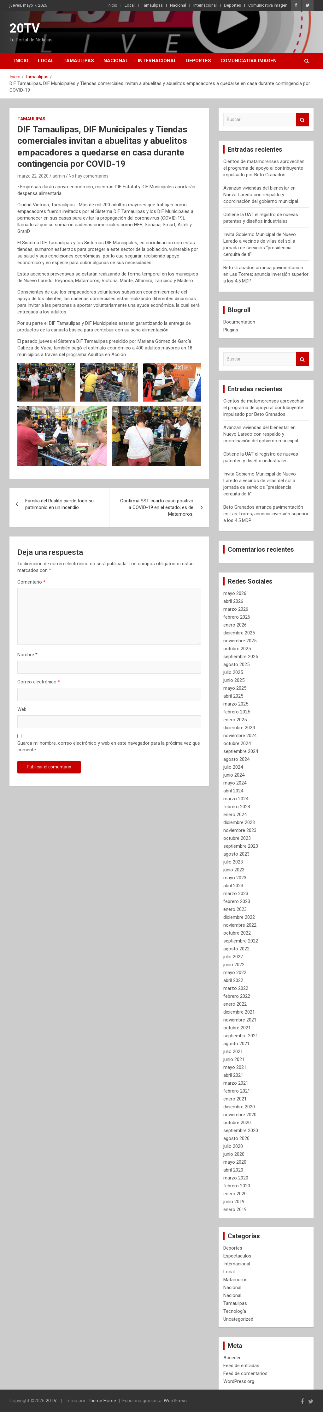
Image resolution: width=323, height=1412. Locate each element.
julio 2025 (233, 672)
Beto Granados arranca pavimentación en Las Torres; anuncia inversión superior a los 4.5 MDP (265, 274)
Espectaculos (237, 1256)
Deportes (232, 5)
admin (58, 176)
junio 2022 (233, 964)
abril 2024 (233, 791)
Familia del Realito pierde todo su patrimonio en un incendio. (59, 504)
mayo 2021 (234, 1067)
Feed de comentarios (245, 1373)
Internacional (205, 5)
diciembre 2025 (239, 633)
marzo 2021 (235, 1083)
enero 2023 (235, 909)
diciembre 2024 (239, 727)
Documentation (239, 322)
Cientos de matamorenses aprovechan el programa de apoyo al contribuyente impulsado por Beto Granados (263, 168)
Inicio (112, 5)
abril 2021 (233, 1075)
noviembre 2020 (239, 1115)
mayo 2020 (234, 1162)
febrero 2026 (236, 617)
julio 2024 (233, 767)
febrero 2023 (236, 901)
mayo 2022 (234, 972)
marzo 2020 (235, 1178)
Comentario (31, 582)
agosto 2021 (236, 1043)
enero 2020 (235, 1194)
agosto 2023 (236, 854)
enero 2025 (235, 720)
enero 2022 (235, 1004)
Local (130, 5)
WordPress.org (238, 1381)
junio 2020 (233, 1154)
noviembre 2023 (239, 830)
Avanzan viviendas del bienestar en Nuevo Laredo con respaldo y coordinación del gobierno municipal (260, 194)
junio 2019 (233, 1201)
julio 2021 (233, 1051)
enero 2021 (235, 1099)
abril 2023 (233, 885)
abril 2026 (233, 601)
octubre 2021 (237, 1028)
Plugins (230, 330)
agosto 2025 (236, 664)
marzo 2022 (235, 988)
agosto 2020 (236, 1138)
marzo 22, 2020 (33, 176)
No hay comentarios (89, 176)
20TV (24, 28)
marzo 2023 (235, 893)
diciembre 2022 (239, 917)
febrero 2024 (236, 806)
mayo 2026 (234, 593)
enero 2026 (235, 625)
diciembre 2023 (239, 822)
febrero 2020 (236, 1186)
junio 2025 (233, 680)
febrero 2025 (236, 712)
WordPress (175, 1400)
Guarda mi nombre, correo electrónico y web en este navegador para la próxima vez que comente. (108, 746)
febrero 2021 (236, 1091)
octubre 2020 (237, 1122)
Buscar (302, 119)
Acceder (232, 1357)
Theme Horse (102, 1400)
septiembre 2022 (240, 941)
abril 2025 (233, 696)
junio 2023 (233, 870)
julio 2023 (233, 862)
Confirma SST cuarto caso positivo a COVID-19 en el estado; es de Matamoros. (156, 507)
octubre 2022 (237, 933)
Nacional (178, 5)
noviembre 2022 (239, 925)
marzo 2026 (235, 609)
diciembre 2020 (239, 1107)
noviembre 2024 (239, 735)
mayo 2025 (234, 688)
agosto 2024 (236, 759)
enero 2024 (235, 814)
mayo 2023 (234, 878)
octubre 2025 (237, 648)
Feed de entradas (241, 1365)
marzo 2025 (235, 704)
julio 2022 (233, 957)
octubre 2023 (237, 838)
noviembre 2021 (239, 1020)
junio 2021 (233, 1059)
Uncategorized (238, 1319)
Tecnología (234, 1311)
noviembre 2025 (239, 641)
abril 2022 (233, 980)
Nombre (27, 655)
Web (21, 709)
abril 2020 (233, 1170)
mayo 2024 (234, 783)
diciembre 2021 (239, 1012)
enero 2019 (235, 1209)
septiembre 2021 (240, 1036)
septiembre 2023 (240, 846)
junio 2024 (233, 775)
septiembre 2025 (240, 656)
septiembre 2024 (240, 751)
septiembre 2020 (240, 1130)
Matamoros (235, 1279)
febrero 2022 (236, 996)
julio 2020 (233, 1146)
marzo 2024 (235, 799)
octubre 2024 (237, 743)
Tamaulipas (152, 5)
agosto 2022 (236, 949)
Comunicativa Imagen (267, 5)
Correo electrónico (38, 682)
